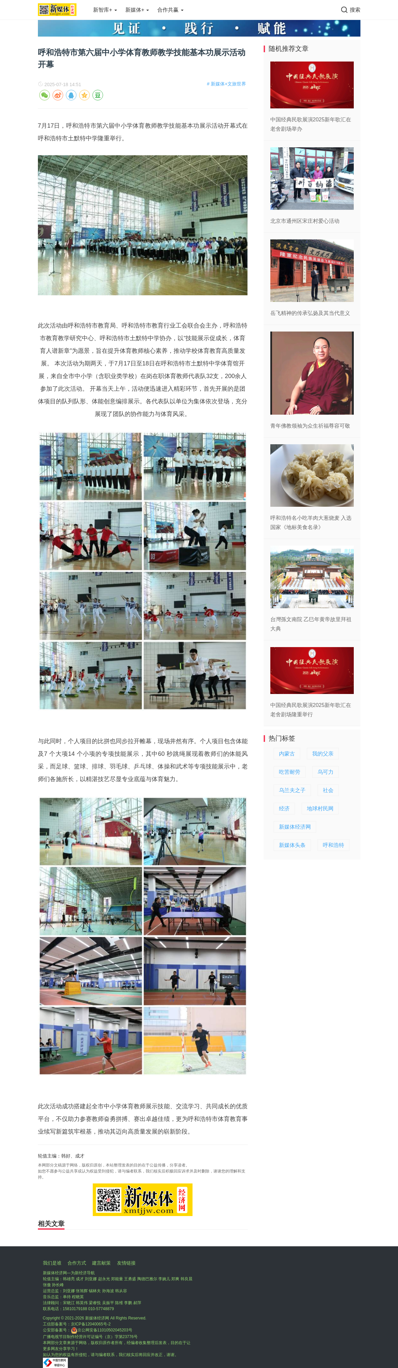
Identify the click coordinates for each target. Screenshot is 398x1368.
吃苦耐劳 (289, 772)
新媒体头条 (292, 845)
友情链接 (126, 1263)
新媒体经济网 (295, 827)
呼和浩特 (333, 845)
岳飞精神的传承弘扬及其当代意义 (310, 313)
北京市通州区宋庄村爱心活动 (304, 221)
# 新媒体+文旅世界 (226, 83)
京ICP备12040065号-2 (91, 1324)
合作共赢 (170, 10)
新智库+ (105, 10)
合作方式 (76, 1263)
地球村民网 (320, 808)
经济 (284, 808)
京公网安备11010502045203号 (101, 1330)
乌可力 (325, 772)
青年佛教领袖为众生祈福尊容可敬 (310, 426)
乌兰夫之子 (292, 790)
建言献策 (101, 1263)
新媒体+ (137, 10)
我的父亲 (322, 753)
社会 (328, 790)
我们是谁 (52, 1263)
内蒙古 (287, 753)
